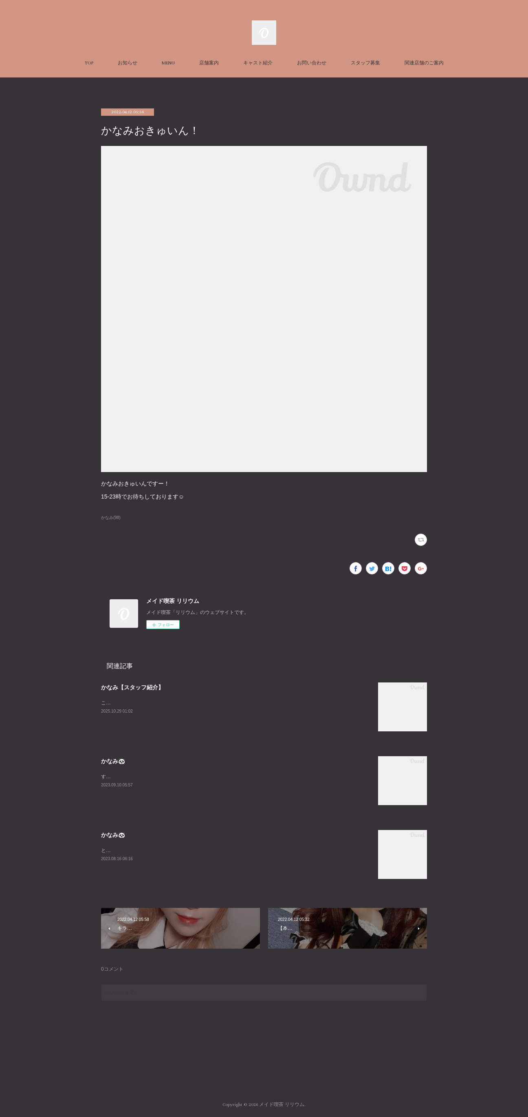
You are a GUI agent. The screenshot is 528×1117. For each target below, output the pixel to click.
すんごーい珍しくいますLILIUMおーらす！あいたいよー (162, 776)
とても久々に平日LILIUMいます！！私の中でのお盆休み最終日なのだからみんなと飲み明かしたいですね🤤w (221, 850)
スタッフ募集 (365, 63)
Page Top (264, 1071)
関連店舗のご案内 (424, 63)
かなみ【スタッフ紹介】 (132, 687)
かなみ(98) (111, 517)
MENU (168, 63)
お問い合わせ (311, 63)
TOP (89, 63)
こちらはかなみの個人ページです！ (140, 703)
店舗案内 (209, 63)
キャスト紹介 (258, 63)
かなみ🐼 (113, 761)
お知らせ (127, 63)
